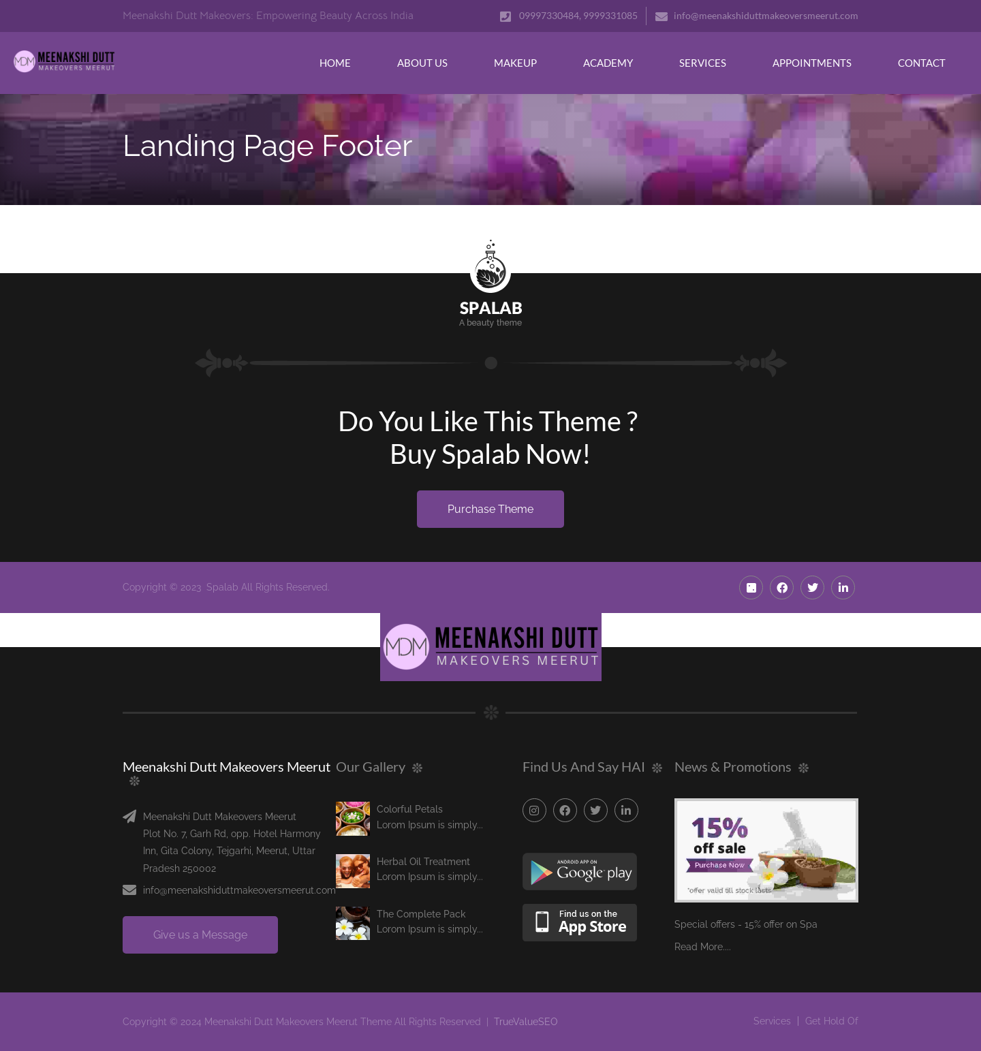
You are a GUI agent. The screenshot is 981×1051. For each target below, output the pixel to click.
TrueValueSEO (526, 1021)
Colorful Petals (410, 809)
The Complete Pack (421, 914)
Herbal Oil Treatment (423, 861)
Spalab (222, 587)
